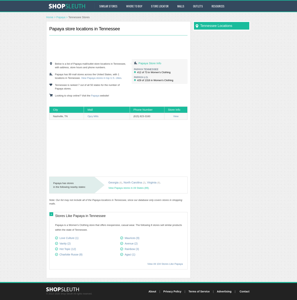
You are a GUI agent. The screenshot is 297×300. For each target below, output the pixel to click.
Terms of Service (199, 291)
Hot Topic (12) (67, 249)
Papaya (60, 17)
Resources (218, 6)
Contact (244, 291)
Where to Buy (134, 6)
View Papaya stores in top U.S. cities (101, 78)
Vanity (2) (65, 243)
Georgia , (115, 182)
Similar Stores (108, 6)
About (152, 291)
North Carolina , (135, 182)
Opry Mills (93, 116)
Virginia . (154, 182)
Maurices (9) (132, 238)
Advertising (224, 291)
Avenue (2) (131, 243)
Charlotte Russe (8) (70, 254)
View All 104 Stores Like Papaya (165, 263)
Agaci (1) (130, 254)
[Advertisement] (118, 43)
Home (49, 17)
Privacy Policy (172, 291)
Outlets (198, 6)
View (175, 116)
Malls (180, 6)
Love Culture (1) (68, 238)
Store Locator (160, 6)
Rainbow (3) (132, 249)
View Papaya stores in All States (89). (128, 187)
